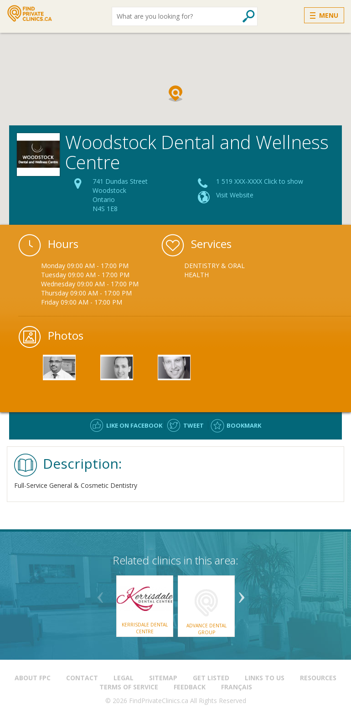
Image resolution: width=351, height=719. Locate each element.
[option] (220, 270)
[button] (175, 93)
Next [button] (241, 594)
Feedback (190, 687)
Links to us (264, 677)
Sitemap (163, 677)
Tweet (193, 425)
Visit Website (234, 195)
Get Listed (211, 677)
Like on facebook (134, 425)
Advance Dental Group (206, 628)
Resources (318, 677)
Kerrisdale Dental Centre (145, 627)
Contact (82, 677)
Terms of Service (128, 687)
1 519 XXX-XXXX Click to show (259, 181)
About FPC (33, 677)
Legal (124, 677)
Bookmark (244, 425)
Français (236, 687)
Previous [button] (100, 594)
